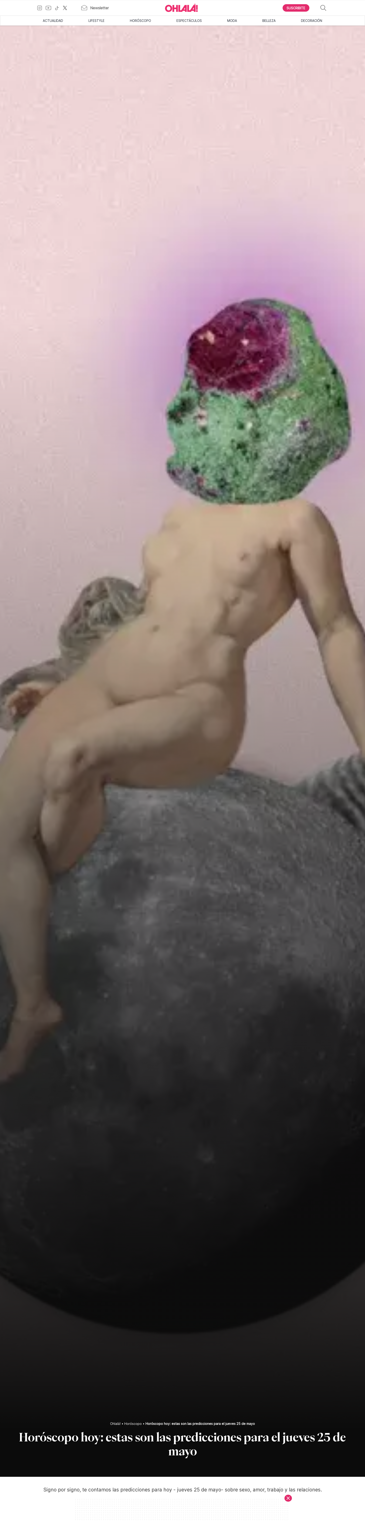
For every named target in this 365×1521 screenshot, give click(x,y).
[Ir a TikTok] (59, 8)
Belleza (269, 21)
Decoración (311, 21)
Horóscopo (140, 21)
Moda (232, 21)
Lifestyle (96, 21)
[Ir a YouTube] (50, 7)
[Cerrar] (288, 1498)
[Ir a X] (67, 8)
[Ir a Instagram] (41, 8)
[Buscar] (323, 8)
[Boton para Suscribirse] (296, 8)
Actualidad (53, 21)
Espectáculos (189, 21)
